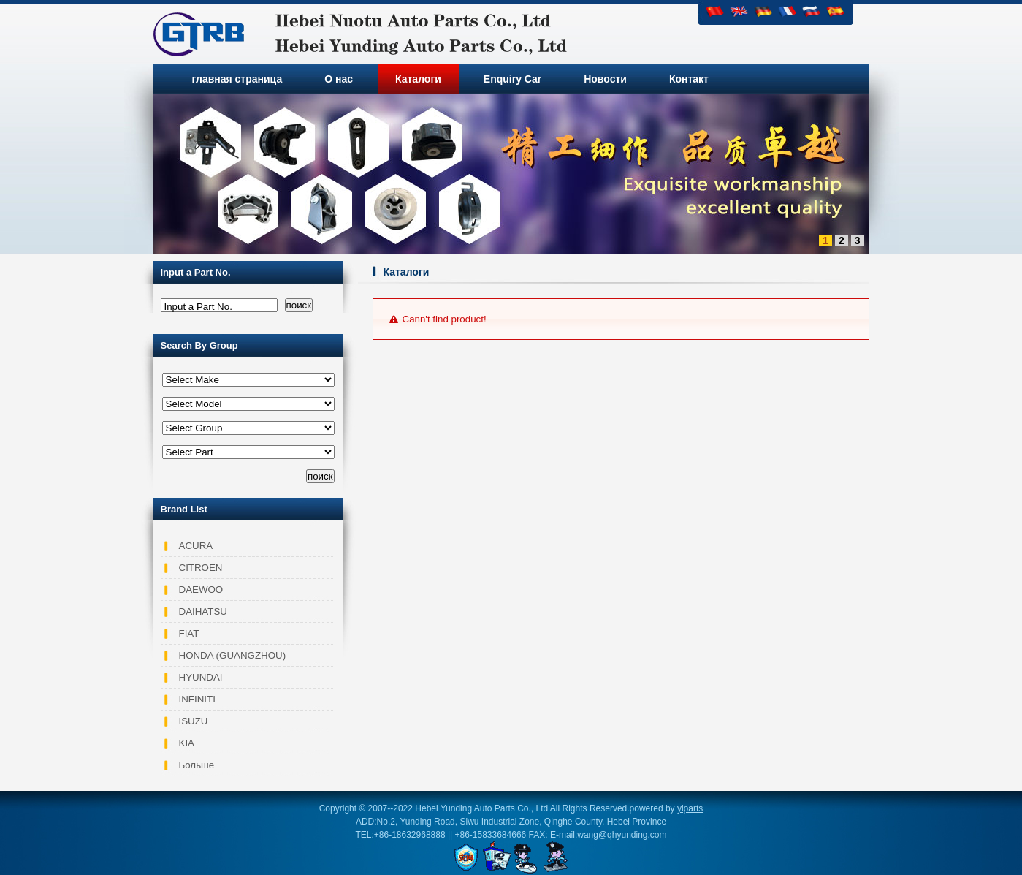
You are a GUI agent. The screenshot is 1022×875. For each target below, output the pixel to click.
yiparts (690, 808)
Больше (197, 765)
